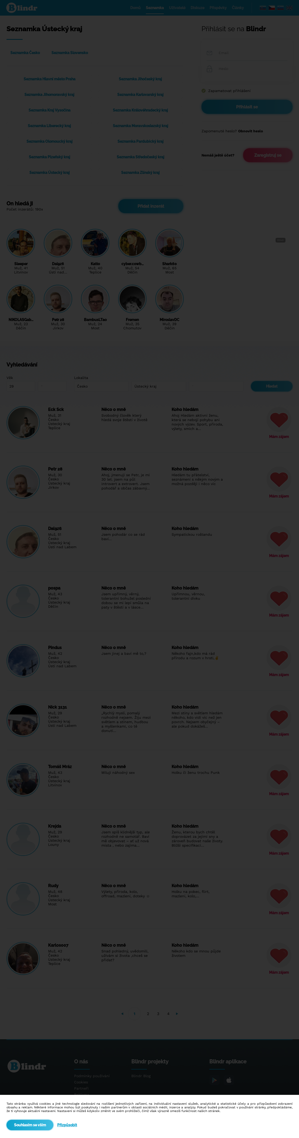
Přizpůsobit (67, 1125)
